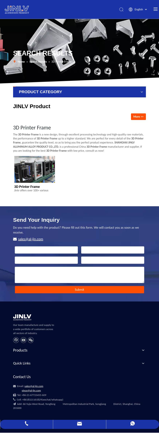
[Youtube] (23, 341)
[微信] (31, 341)
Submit (79, 291)
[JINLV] (22, 318)
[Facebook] (16, 341)
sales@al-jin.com (30, 240)
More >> (138, 117)
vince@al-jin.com (31, 391)
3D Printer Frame (27, 188)
